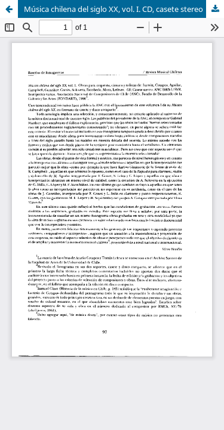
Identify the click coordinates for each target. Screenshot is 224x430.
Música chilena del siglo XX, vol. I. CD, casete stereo (113, 9)
